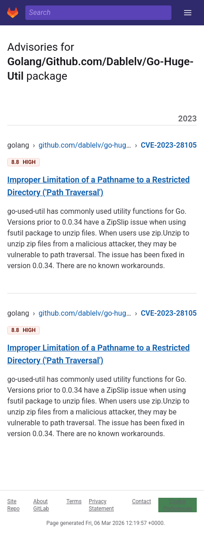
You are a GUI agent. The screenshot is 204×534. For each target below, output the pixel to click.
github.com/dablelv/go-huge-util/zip (96, 145)
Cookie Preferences (177, 505)
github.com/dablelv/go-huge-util (90, 313)
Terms (74, 501)
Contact (141, 501)
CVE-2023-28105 (169, 145)
